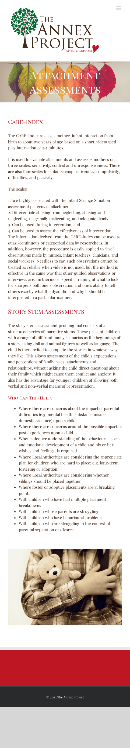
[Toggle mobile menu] (119, 8)
